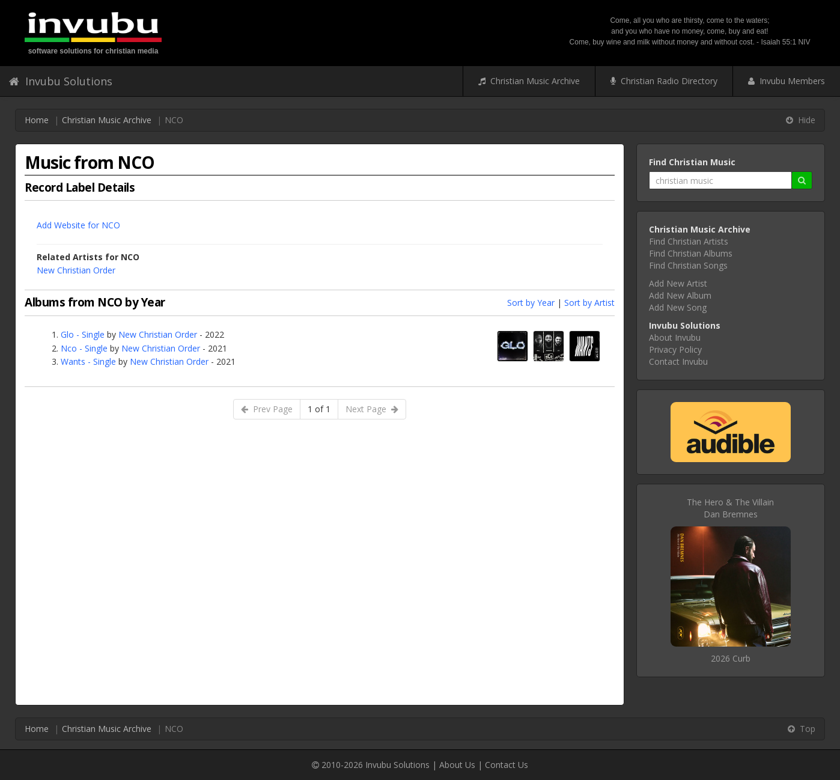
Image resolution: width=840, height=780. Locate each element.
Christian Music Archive (529, 81)
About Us (457, 764)
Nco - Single (84, 348)
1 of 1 (319, 409)
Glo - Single (83, 334)
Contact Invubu (678, 361)
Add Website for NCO (78, 225)
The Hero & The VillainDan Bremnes (730, 508)
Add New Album (680, 295)
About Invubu (675, 337)
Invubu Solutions (60, 81)
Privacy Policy (675, 349)
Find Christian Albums (690, 253)
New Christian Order (76, 270)
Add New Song (678, 307)
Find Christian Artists (688, 241)
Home (37, 120)
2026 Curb (730, 658)
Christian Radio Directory (663, 81)
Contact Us (506, 764)
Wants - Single (88, 361)
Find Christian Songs (688, 265)
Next (371, 409)
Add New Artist (678, 283)
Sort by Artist (589, 302)
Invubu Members (786, 81)
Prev (267, 409)
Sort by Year (531, 302)
